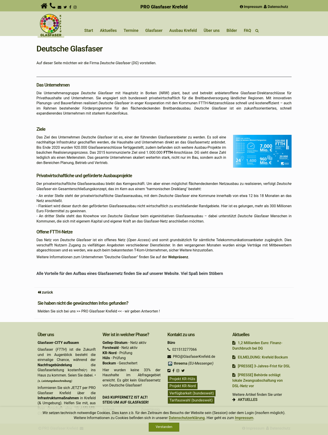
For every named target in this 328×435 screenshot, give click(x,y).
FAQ (247, 30)
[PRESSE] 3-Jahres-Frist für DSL (264, 366)
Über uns (212, 30)
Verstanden (164, 427)
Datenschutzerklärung (187, 418)
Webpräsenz (178, 257)
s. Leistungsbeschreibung (54, 381)
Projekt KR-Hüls (182, 379)
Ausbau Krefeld (183, 30)
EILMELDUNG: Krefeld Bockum (263, 357)
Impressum (250, 7)
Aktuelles (108, 30)
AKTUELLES (247, 399)
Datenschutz (275, 7)
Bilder (231, 30)
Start (88, 30)
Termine (131, 30)
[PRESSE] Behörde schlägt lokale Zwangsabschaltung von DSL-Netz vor (257, 380)
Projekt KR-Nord (182, 386)
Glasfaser (154, 30)
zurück (47, 292)
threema (177, 363)
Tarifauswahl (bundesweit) (191, 400)
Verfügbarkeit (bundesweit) (191, 393)
